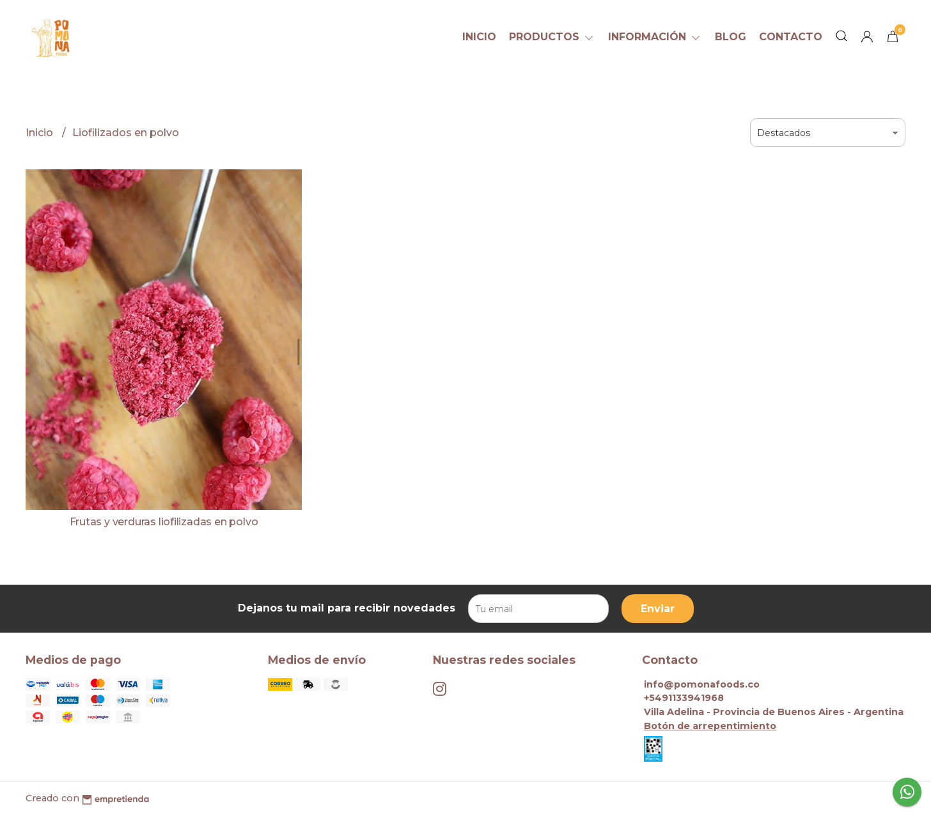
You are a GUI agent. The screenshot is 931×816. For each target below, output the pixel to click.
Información (655, 37)
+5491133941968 (684, 698)
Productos (552, 37)
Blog (730, 37)
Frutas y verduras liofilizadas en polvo (164, 522)
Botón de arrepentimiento (710, 726)
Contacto (790, 37)
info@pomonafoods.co (702, 684)
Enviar (658, 609)
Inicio (479, 37)
